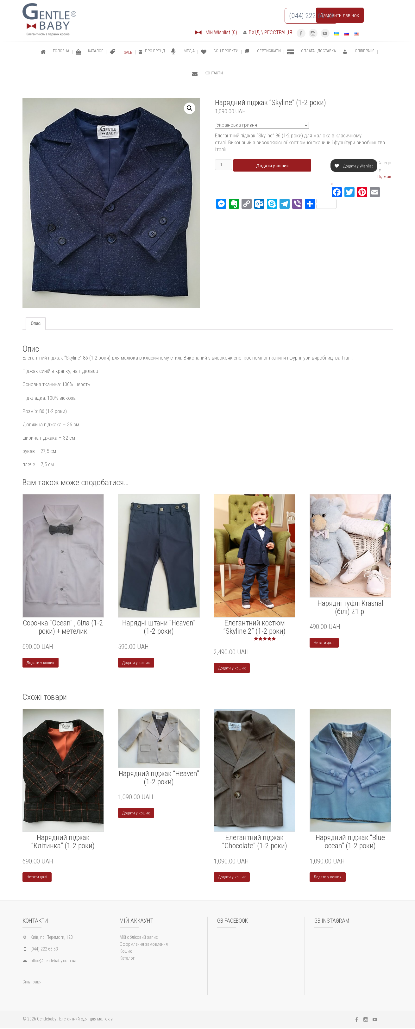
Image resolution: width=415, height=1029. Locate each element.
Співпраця (31, 982)
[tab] (36, 323)
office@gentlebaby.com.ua (53, 961)
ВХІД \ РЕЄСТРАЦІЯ (267, 32)
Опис (36, 323)
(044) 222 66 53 (44, 949)
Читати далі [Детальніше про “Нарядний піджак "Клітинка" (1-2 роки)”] (37, 877)
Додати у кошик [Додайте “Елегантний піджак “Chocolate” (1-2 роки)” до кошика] (232, 877)
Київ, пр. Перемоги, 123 (51, 938)
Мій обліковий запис (139, 938)
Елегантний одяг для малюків (86, 1019)
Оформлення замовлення (144, 945)
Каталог (127, 959)
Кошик (126, 952)
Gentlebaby (46, 1019)
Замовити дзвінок (339, 15)
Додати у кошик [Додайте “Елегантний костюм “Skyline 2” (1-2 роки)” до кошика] (232, 668)
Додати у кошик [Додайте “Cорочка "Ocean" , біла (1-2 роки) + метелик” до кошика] (41, 662)
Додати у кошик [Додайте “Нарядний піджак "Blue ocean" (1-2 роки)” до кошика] (328, 877)
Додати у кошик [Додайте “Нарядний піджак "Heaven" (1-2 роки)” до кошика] (137, 813)
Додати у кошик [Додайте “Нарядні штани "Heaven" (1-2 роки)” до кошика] (137, 662)
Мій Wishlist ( (215, 32)
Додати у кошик (274, 165)
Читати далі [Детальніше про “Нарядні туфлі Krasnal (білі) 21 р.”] (324, 642)
